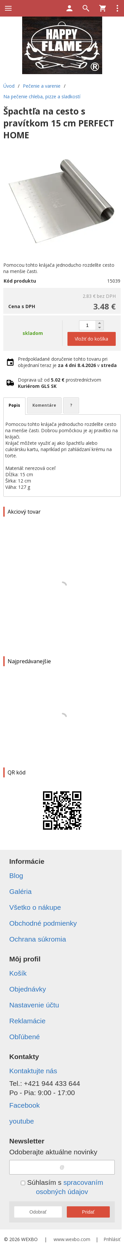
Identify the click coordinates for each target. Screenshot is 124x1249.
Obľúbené (24, 1037)
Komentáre (44, 405)
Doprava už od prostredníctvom (59, 383)
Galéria (20, 891)
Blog (16, 875)
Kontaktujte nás (33, 1071)
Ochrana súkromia (37, 939)
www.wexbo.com (72, 1239)
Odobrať (38, 1212)
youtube (21, 1121)
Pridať (88, 1212)
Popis (14, 405)
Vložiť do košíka (91, 339)
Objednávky (27, 989)
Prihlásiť (111, 1239)
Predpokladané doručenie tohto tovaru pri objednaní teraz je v (67, 362)
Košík (18, 973)
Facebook (24, 1105)
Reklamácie (27, 1021)
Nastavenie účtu (34, 1005)
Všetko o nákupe (35, 907)
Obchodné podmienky (43, 923)
